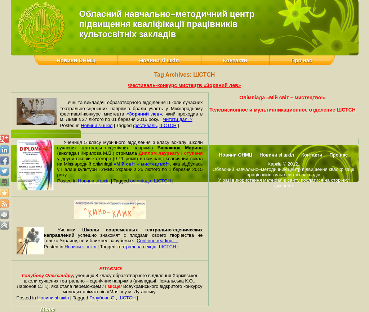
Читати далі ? (177, 119)
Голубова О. (102, 297)
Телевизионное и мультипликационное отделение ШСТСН (282, 110)
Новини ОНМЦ (76, 60)
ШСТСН (168, 125)
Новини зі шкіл (159, 60)
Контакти (235, 60)
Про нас (301, 60)
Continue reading (157, 240)
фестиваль (145, 125)
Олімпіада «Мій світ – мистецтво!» (282, 97)
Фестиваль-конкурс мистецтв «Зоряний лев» (184, 85)
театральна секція (136, 246)
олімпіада (140, 181)
